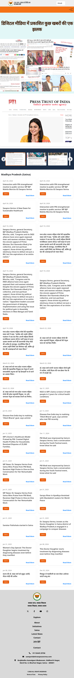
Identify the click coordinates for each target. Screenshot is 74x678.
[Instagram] (47, 611)
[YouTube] (41, 611)
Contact (36, 637)
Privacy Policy (42, 674)
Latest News (36, 634)
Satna (37, 630)
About (37, 622)
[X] (28, 611)
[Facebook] (34, 611)
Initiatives (37, 626)
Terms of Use (31, 674)
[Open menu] (70, 9)
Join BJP (37, 641)
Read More (30, 195)
